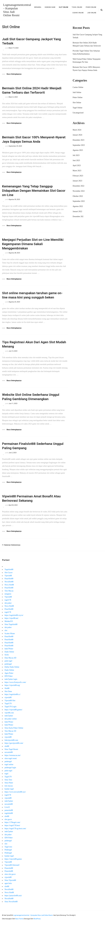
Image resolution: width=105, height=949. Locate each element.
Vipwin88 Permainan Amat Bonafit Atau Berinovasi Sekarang (32, 523)
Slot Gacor (8, 598)
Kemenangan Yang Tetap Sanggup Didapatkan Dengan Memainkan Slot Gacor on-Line (33, 196)
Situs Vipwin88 (10, 906)
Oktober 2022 (78, 196)
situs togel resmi (11, 784)
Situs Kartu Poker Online (14, 753)
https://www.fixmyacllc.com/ (15, 708)
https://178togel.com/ (12, 848)
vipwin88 (8, 723)
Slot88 (7, 714)
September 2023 (79, 145)
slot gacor (8, 845)
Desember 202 (78, 216)
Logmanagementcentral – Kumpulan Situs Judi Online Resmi (33, 941)
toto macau (9, 811)
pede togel (8, 686)
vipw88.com (9, 738)
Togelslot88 (9, 595)
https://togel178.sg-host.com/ (15, 854)
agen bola (8, 909)
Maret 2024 (77, 130)
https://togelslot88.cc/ (13, 720)
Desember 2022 (78, 186)
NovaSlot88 (9, 607)
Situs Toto (8, 805)
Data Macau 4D (10, 683)
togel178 (8, 625)
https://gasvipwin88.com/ (14, 769)
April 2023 (77, 165)
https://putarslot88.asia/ (13, 921)
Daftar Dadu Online (12, 692)
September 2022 (79, 201)
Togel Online (77, 7)
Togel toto (8, 872)
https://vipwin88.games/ (13, 735)
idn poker (8, 628)
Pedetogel (8, 875)
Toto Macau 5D (10, 756)
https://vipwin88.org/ (12, 711)
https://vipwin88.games (13, 884)
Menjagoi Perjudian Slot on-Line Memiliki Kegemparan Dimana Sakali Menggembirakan (33, 251)
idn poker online (11, 744)
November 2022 (79, 191)
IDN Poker (9, 702)
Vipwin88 (8, 601)
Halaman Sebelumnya (11, 570)
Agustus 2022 (78, 206)
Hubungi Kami (50, 7)
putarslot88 (9, 836)
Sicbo (7, 680)
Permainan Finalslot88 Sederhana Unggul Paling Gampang (31, 469)
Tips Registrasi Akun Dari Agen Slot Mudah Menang (32, 360)
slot (6, 656)
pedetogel (8, 689)
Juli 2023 (76, 155)
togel (6, 799)
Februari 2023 (78, 176)
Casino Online (78, 12)
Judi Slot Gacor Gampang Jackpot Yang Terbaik (31, 42)
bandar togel (9, 814)
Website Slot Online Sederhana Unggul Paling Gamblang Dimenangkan (28, 416)
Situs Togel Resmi (11, 775)
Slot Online (63, 7)
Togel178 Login (10, 732)
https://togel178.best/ (12, 851)
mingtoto (8, 619)
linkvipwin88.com (11, 765)
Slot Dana (8, 717)
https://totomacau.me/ (13, 781)
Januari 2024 (77, 135)
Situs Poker (9, 808)
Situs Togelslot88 (11, 650)
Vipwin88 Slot (10, 726)
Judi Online (91, 12)
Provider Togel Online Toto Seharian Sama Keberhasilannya (86, 52)
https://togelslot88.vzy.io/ (14, 641)
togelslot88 (9, 839)
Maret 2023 (77, 170)
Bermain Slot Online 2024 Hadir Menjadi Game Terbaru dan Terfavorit (34, 92)
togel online (9, 790)
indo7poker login (11, 704)
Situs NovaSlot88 (11, 927)
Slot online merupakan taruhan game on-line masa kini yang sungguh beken (34, 307)
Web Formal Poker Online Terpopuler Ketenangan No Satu (87, 60)
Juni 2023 (76, 160)
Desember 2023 (78, 140)
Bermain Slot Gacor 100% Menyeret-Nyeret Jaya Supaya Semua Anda (33, 143)
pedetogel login (10, 793)
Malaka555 (9, 647)
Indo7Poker (9, 674)
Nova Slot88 (9, 610)
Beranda (37, 7)
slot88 (7, 772)
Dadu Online (9, 677)
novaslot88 (9, 778)
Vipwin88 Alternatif (12, 890)
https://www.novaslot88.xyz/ (15, 817)
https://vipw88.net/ (11, 644)
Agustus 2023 (78, 150)
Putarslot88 (9, 893)
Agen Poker (9, 698)
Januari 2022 (77, 211)
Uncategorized (78, 113)
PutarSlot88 (9, 604)
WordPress (37, 944)
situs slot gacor (10, 900)
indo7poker (9, 741)
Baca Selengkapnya (14, 75)
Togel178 (8, 729)
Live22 (7, 832)
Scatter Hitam (10, 659)
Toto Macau (9, 616)
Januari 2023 (77, 181)
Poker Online (91, 7)
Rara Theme (19, 944)
